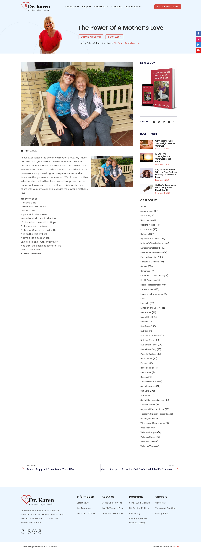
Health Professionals (150, 285)
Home (81, 43)
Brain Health (146, 220)
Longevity (144, 303)
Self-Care (144, 391)
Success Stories (147, 404)
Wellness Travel (147, 441)
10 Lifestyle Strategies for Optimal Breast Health (163, 157)
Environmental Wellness (151, 252)
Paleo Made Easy (148, 349)
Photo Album (146, 358)
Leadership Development (151, 294)
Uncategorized (147, 418)
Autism (143, 206)
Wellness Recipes (148, 432)
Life (142, 298)
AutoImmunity (147, 211)
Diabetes (144, 234)
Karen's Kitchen (147, 289)
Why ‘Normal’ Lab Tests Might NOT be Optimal (165, 143)
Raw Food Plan (147, 368)
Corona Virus (146, 229)
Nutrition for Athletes (150, 335)
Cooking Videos (147, 225)
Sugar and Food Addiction (152, 409)
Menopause (145, 312)
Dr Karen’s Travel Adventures (99, 43)
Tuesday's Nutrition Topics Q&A (154, 414)
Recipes (144, 377)
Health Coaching (148, 280)
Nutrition (144, 331)
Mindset (144, 321)
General (144, 266)
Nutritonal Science (148, 344)
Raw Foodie (145, 372)
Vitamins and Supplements (152, 423)
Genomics (145, 271)
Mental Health (146, 317)
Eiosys (176, 546)
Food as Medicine (148, 257)
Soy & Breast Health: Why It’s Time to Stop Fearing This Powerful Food (166, 173)
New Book (145, 326)
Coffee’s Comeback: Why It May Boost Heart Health (165, 187)
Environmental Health (150, 248)
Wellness (144, 428)
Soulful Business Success (152, 400)
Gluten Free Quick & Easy (152, 275)
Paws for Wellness (149, 354)
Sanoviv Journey (148, 386)
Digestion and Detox (149, 238)
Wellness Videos (148, 446)
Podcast (144, 363)
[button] (154, 122)
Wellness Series (147, 437)
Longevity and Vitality (150, 308)
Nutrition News (147, 340)
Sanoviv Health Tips (149, 381)
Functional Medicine (149, 261)
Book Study (145, 215)
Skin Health (145, 395)
